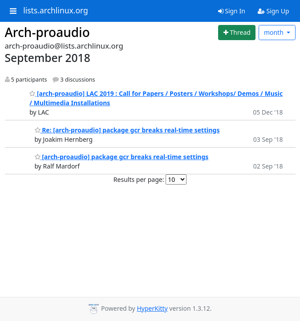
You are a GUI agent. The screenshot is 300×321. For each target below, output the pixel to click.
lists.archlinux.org (55, 10)
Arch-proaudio (47, 32)
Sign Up (273, 11)
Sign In (231, 11)
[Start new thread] (236, 32)
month (274, 32)
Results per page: (139, 179)
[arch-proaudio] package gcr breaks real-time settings (122, 156)
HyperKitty (152, 308)
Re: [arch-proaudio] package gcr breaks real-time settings (127, 130)
